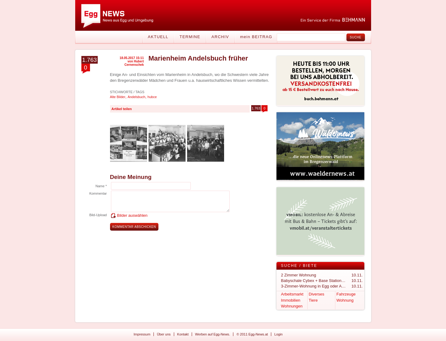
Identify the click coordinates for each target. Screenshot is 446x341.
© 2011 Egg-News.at (252, 334)
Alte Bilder (117, 97)
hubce (152, 97)
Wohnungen (292, 306)
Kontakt (183, 334)
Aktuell (158, 36)
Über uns (164, 334)
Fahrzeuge (346, 294)
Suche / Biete (299, 266)
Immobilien (291, 300)
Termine (189, 36)
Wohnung (345, 300)
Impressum (142, 334)
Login (278, 334)
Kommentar (98, 193)
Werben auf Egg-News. (212, 334)
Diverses (317, 294)
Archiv (220, 36)
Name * (101, 186)
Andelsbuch (136, 97)
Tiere (313, 300)
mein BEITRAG (256, 36)
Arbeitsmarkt (292, 294)
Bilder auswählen (132, 215)
